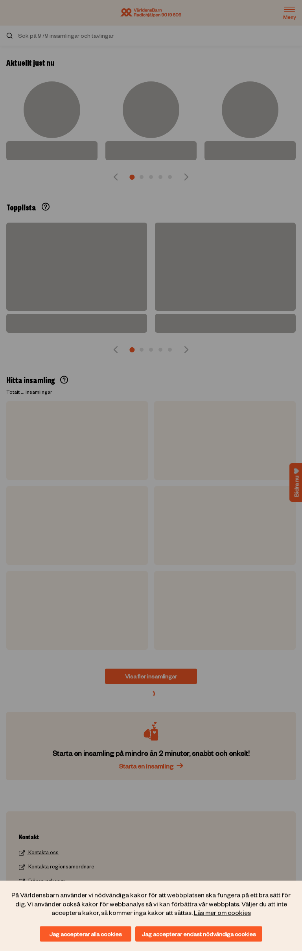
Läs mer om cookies (222, 912)
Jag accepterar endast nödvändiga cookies (199, 933)
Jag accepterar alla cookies (85, 933)
